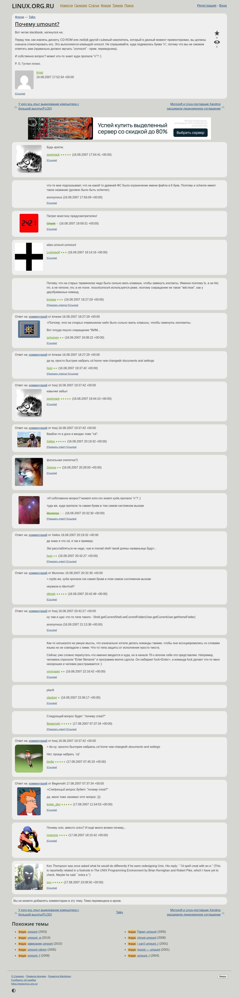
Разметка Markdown (59, 976)
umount (32, 931)
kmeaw (51, 299)
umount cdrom (36, 949)
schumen (53, 337)
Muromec (53, 513)
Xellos (51, 441)
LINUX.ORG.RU (33, 6)
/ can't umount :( (148, 943)
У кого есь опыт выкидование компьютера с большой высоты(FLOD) (48, 106)
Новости (66, 5)
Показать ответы (57, 305)
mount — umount (148, 949)
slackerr (52, 697)
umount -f (33, 955)
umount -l (143, 955)
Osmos (51, 467)
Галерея (81, 5)
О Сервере (17, 976)
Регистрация (206, 5)
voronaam (53, 671)
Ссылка (20, 93)
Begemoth (53, 723)
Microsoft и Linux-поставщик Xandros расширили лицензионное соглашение (194, 106)
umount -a (34, 937)
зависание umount (40, 943)
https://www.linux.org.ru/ (24, 983)
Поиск (129, 5)
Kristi (39, 72)
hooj (49, 368)
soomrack (53, 154)
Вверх (222, 976)
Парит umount (146, 931)
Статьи (94, 5)
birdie (50, 761)
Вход (223, 5)
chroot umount (146, 937)
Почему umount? (37, 23)
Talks (32, 17)
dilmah (51, 593)
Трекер (117, 5)
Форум (106, 5)
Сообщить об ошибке (23, 980)
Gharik (51, 223)
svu (49, 882)
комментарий (38, 316)
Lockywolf (53, 252)
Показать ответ (56, 447)
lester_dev (53, 804)
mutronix (52, 835)
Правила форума (36, 976)
